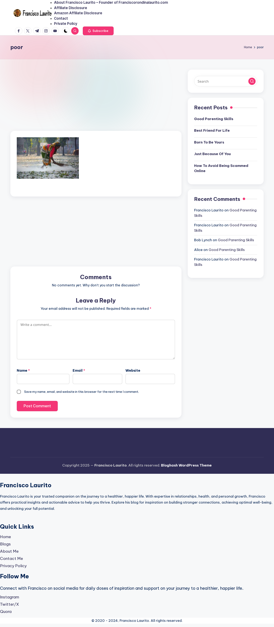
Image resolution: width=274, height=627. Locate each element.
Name (23, 370)
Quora (6, 611)
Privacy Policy (13, 565)
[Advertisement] (95, 100)
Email (79, 370)
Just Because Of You (212, 154)
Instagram (9, 596)
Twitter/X (9, 604)
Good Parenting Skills (213, 119)
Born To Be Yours (209, 142)
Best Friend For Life (212, 130)
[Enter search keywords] (225, 81)
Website (132, 370)
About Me (9, 551)
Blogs (5, 543)
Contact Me (11, 558)
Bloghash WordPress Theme (186, 465)
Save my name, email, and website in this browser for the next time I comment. (81, 392)
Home (5, 536)
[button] (98, 31)
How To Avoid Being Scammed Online (221, 168)
